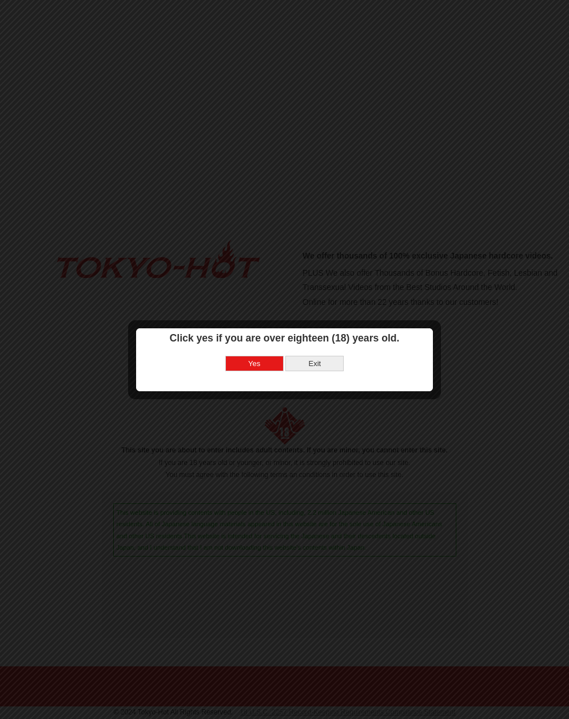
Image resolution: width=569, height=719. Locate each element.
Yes (254, 351)
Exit (314, 351)
